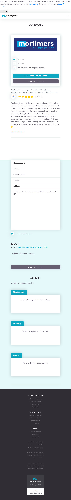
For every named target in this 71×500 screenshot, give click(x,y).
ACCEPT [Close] (4, 11)
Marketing (17, 324)
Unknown (20, 59)
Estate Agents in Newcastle (35, 466)
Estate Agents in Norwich (35, 447)
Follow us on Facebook (35, 399)
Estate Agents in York (35, 458)
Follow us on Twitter (35, 401)
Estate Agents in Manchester (35, 452)
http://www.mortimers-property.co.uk (31, 68)
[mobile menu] (67, 16)
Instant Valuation (35, 404)
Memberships (18, 292)
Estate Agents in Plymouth (35, 463)
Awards (16, 355)
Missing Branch (35, 420)
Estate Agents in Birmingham (35, 455)
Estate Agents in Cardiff (35, 445)
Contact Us (35, 407)
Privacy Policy (35, 434)
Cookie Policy (35, 437)
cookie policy (34, 4)
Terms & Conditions (35, 431)
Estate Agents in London (35, 442)
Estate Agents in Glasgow (35, 468)
